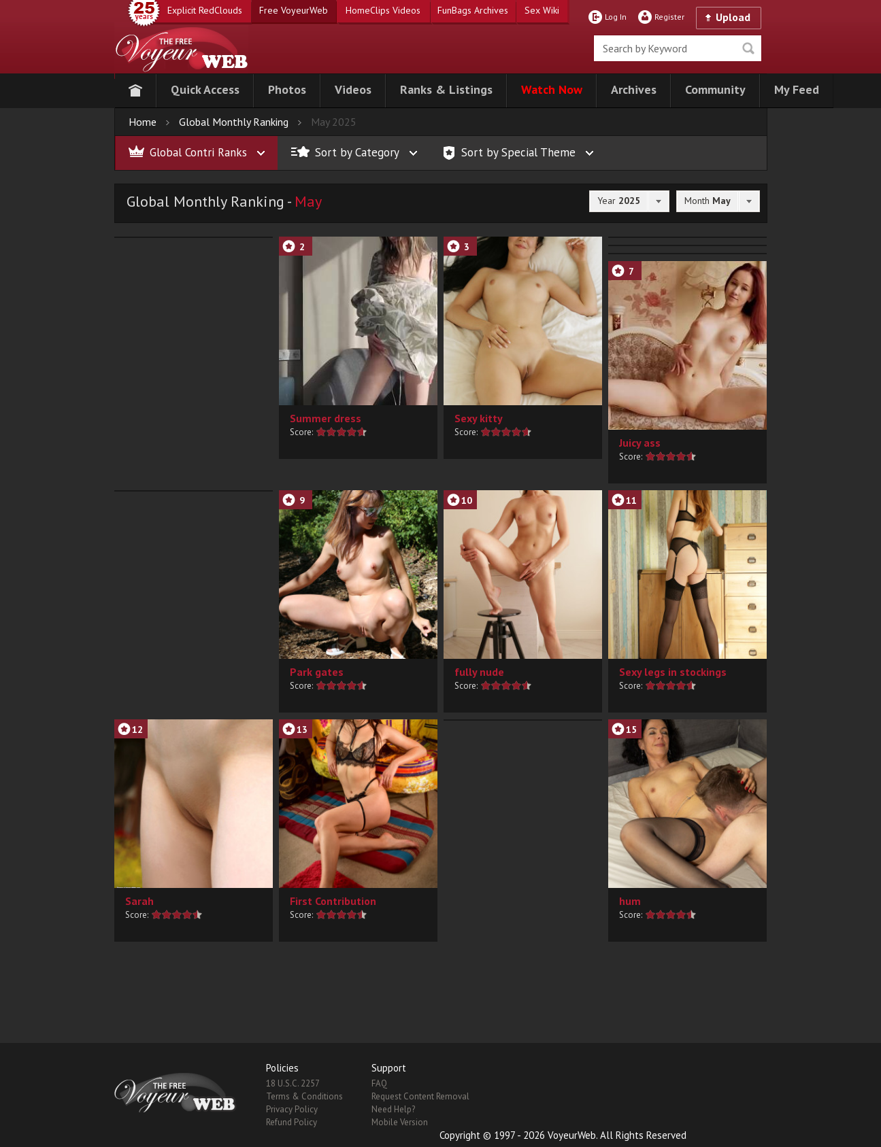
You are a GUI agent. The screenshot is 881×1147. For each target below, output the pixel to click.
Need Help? (393, 1109)
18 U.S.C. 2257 (293, 1083)
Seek (748, 48)
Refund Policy (291, 1122)
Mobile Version (399, 1122)
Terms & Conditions (304, 1096)
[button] (205, 90)
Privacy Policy (292, 1109)
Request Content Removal (420, 1096)
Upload (733, 17)
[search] (677, 48)
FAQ (379, 1083)
